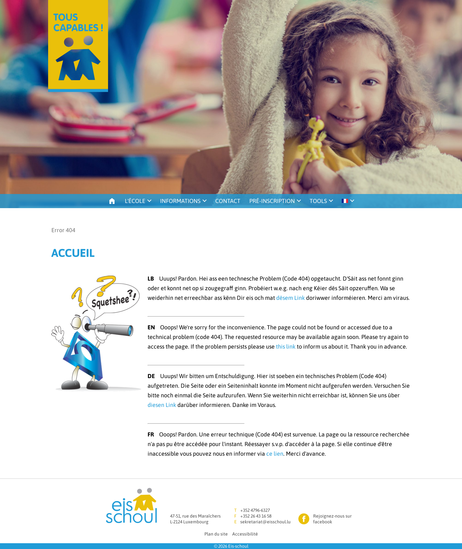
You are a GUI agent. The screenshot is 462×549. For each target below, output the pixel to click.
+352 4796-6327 (255, 510)
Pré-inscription (272, 201)
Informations (180, 201)
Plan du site (216, 533)
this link (285, 346)
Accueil (112, 201)
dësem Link (290, 297)
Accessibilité (245, 533)
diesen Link (162, 404)
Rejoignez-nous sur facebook (332, 518)
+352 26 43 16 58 (255, 516)
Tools (318, 201)
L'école (135, 201)
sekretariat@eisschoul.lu (265, 521)
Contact (227, 201)
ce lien (274, 453)
